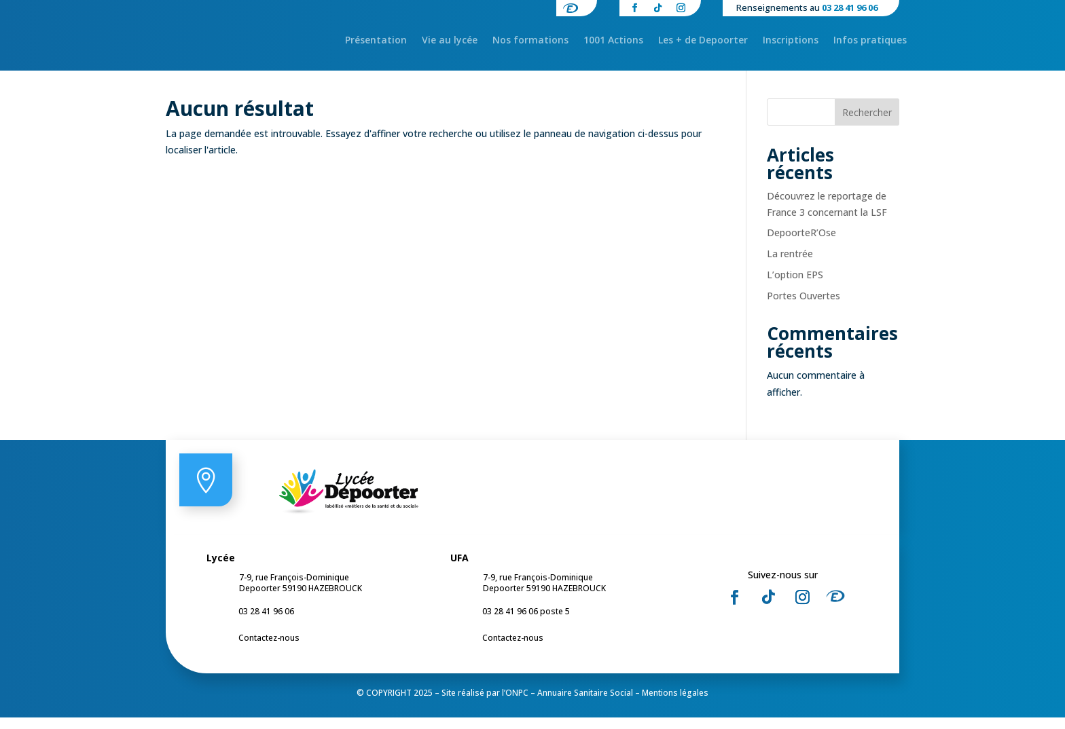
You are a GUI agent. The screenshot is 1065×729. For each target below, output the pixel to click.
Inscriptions (790, 40)
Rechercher (867, 123)
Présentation (376, 40)
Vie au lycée (449, 40)
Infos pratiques (870, 40)
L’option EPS (795, 286)
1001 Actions (613, 40)
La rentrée (790, 265)
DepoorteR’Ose (801, 244)
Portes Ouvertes (803, 307)
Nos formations (530, 40)
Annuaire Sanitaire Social (585, 704)
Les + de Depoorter (703, 40)
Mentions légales (675, 704)
